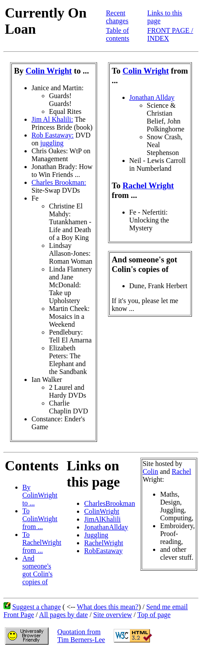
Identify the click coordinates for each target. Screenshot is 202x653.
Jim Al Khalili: (52, 119)
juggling (51, 143)
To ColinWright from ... (39, 518)
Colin (150, 471)
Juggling (96, 535)
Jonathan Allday (152, 97)
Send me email (167, 607)
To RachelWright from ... (41, 542)
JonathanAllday (106, 527)
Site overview (112, 614)
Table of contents (117, 34)
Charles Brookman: (58, 182)
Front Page (18, 614)
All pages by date (63, 614)
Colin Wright (49, 70)
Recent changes (117, 17)
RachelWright (103, 543)
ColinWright (101, 511)
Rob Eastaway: (52, 135)
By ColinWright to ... (39, 495)
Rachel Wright (148, 185)
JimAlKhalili (102, 519)
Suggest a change (36, 607)
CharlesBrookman (109, 503)
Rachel (181, 471)
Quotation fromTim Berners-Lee (81, 635)
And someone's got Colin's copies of (37, 570)
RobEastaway (103, 550)
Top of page (154, 614)
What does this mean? (108, 607)
